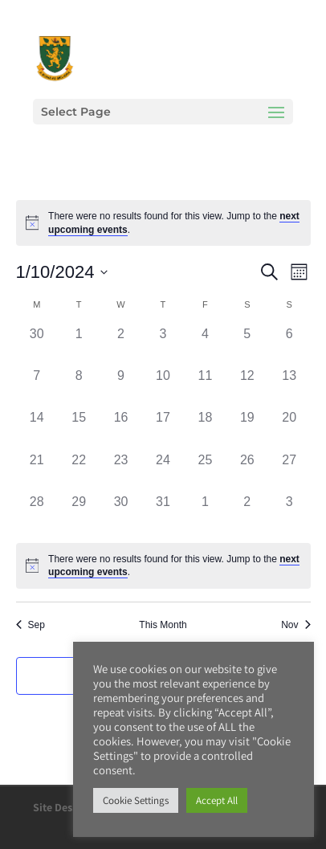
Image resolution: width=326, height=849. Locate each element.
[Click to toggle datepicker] (62, 272)
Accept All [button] (217, 800)
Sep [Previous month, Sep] (30, 625)
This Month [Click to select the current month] (162, 625)
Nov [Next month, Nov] (295, 625)
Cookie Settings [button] (136, 800)
